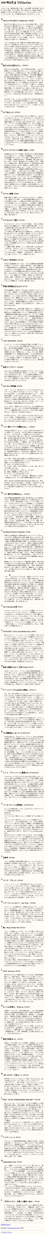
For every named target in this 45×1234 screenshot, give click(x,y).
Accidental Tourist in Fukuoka (14, 532)
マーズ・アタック (10, 880)
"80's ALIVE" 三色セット (12, 1075)
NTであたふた (8, 112)
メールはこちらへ (6, 1232)
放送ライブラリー (10, 367)
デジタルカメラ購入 (10, 220)
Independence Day (9, 1162)
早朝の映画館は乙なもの (12, 286)
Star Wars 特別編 (9, 386)
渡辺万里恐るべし (10, 1039)
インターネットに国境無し (13, 805)
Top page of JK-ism (13, 1228)
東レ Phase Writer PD (11, 928)
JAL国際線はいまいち (11, 733)
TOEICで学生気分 (10, 260)
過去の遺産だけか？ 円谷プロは (15, 667)
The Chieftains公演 (10, 607)
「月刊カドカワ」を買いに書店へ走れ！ (18, 1201)
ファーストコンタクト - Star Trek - (16, 903)
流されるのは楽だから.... (12, 65)
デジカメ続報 (8, 194)
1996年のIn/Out (5, 1224)
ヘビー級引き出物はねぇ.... (13, 494)
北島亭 (5, 858)
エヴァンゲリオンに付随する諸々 (16, 150)
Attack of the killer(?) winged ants (15, 21)
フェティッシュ (9, 1137)
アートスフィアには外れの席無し (16, 690)
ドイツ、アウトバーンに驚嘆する (16, 773)
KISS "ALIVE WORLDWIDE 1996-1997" (18, 1100)
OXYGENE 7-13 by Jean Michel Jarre (17, 631)
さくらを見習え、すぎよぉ (13, 1007)
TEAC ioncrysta (9, 971)
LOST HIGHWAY (9, 341)
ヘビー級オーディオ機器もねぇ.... (16, 427)
